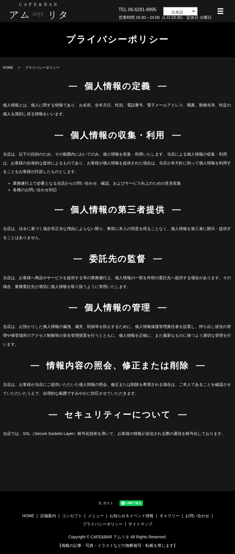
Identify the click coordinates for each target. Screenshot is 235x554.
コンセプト (72, 515)
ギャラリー (170, 515)
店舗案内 (48, 515)
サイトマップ (140, 524)
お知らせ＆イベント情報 (131, 515)
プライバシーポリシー (103, 524)
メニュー (96, 515)
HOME (8, 68)
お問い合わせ (197, 515)
